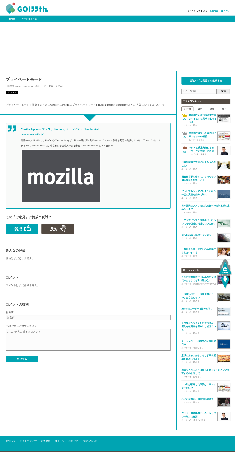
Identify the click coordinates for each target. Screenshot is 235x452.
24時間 (187, 109)
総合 (224, 109)
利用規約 (73, 434)
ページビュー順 (29, 19)
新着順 (12, 19)
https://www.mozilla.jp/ (32, 134)
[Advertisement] (117, 47)
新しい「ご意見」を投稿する (206, 80)
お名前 (10, 312)
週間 (200, 109)
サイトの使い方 (28, 434)
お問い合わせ (89, 434)
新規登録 (214, 11)
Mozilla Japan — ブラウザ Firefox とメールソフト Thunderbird (60, 129)
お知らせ (11, 434)
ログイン (225, 11)
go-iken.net (25, 448)
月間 (212, 109)
